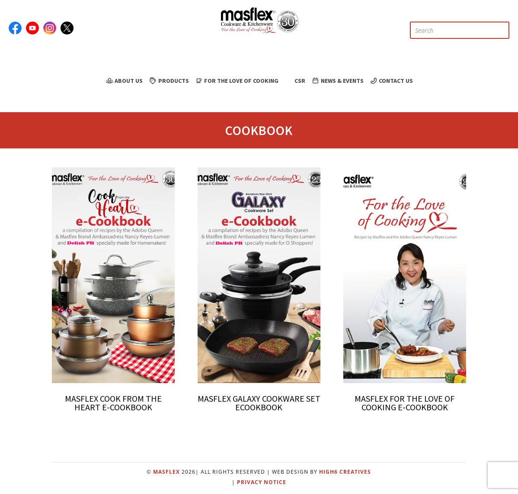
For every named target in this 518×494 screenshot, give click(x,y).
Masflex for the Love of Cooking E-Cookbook (404, 402)
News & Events (337, 81)
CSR (294, 80)
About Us (124, 81)
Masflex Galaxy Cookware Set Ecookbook (259, 402)
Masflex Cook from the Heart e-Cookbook (113, 402)
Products (168, 81)
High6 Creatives (345, 471)
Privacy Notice (261, 482)
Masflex (166, 471)
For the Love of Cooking (237, 81)
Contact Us (391, 81)
